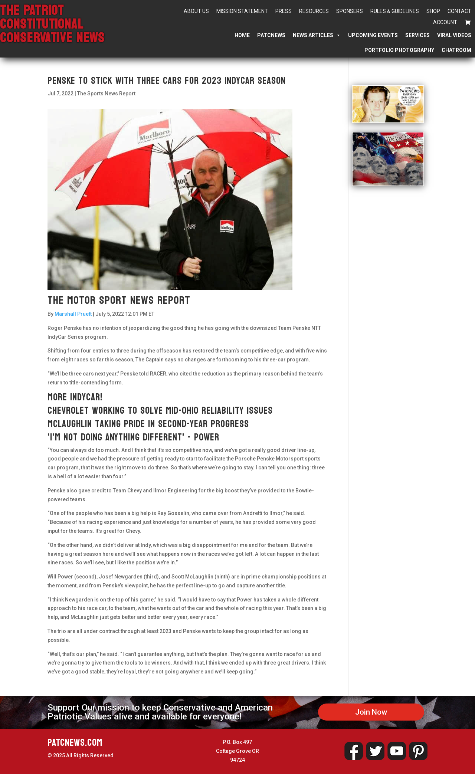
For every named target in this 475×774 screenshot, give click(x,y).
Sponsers (349, 11)
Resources (314, 11)
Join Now (371, 712)
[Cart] (468, 22)
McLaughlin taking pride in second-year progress (148, 424)
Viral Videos (454, 35)
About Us (196, 11)
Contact (459, 11)
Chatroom (456, 50)
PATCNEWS (271, 35)
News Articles (317, 35)
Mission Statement (242, 11)
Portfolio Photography (399, 50)
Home (242, 35)
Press (283, 11)
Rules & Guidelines (394, 11)
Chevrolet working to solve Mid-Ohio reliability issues (160, 410)
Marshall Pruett (73, 314)
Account (445, 22)
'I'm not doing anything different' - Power (133, 437)
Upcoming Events (373, 35)
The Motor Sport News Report (119, 300)
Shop (433, 11)
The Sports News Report (106, 93)
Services (417, 35)
